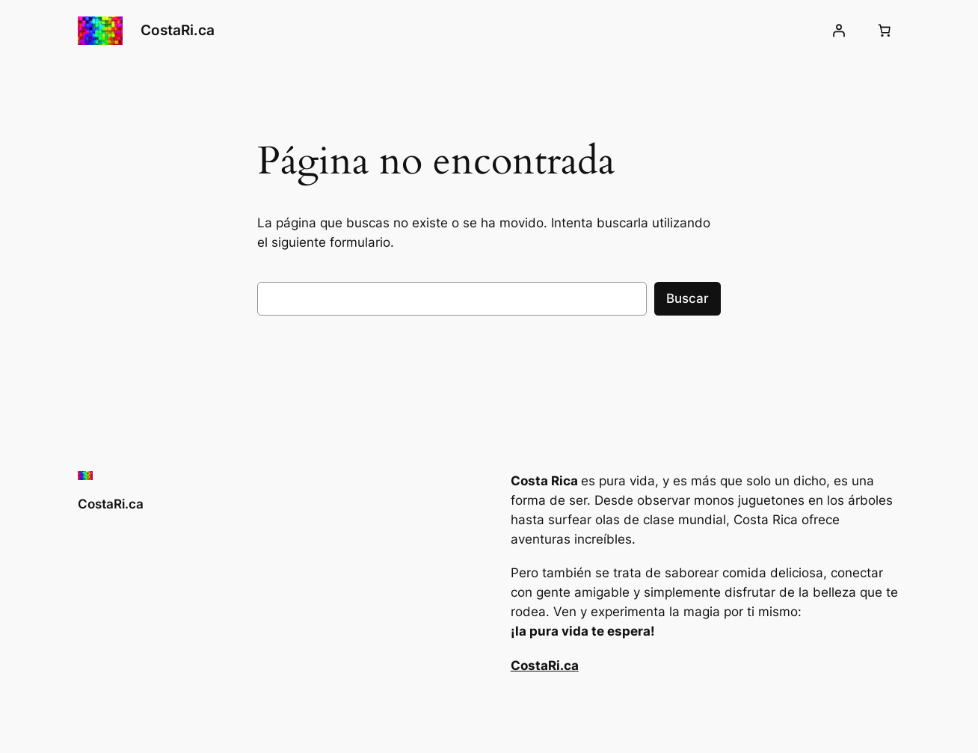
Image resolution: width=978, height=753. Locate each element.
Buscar (687, 298)
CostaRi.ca (178, 30)
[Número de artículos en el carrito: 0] (884, 30)
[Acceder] (839, 30)
